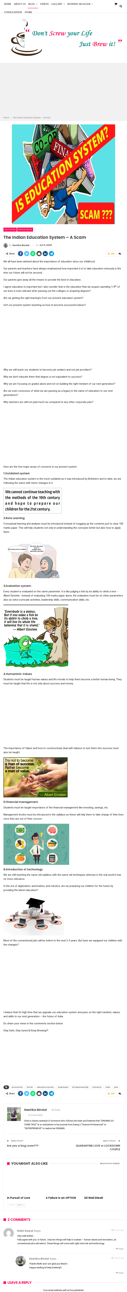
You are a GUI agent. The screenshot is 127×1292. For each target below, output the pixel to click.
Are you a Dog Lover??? (23, 1145)
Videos (44, 4)
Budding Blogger (79, 4)
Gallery (56, 4)
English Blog (25, 229)
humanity (97, 1087)
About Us (20, 4)
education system (45, 1087)
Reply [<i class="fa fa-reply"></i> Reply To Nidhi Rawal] (120, 1249)
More (99, 4)
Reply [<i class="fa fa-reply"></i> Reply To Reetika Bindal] (120, 1273)
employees (63, 1087)
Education (10, 229)
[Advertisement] (63, 90)
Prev (11, 1205)
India (107, 1087)
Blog (31, 4)
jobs (116, 1087)
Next (21, 1205)
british (30, 1087)
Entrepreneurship (80, 1087)
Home (7, 4)
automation (17, 1087)
